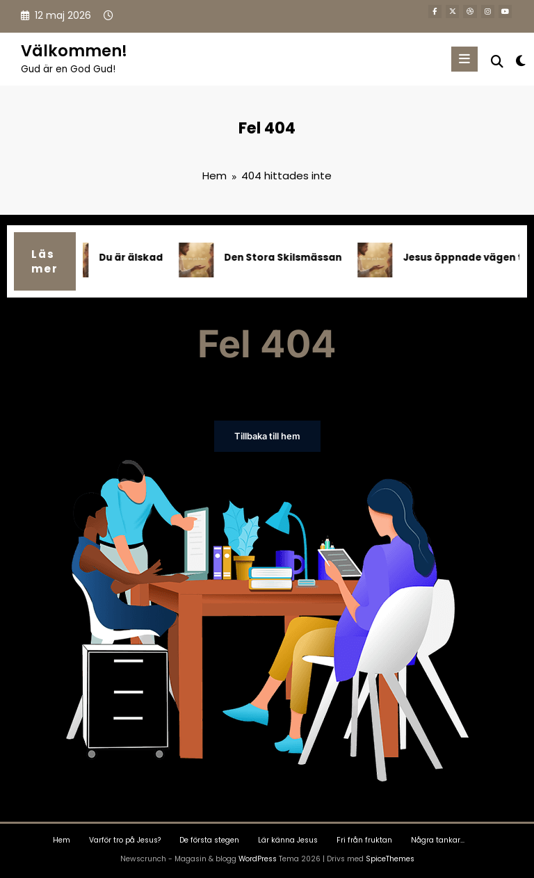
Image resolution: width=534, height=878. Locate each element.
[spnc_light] (520, 60)
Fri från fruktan (364, 839)
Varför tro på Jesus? (125, 839)
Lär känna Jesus (288, 839)
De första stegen (209, 839)
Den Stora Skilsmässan (287, 257)
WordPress (257, 857)
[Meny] (465, 59)
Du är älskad (135, 257)
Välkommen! (74, 51)
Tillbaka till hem (267, 436)
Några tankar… (437, 839)
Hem (61, 839)
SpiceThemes (390, 857)
